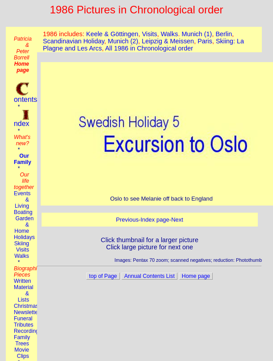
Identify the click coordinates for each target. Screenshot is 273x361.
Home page (196, 276)
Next (177, 219)
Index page (154, 219)
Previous (127, 219)
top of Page (103, 276)
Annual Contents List (149, 276)
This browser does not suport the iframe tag (149, 39)
